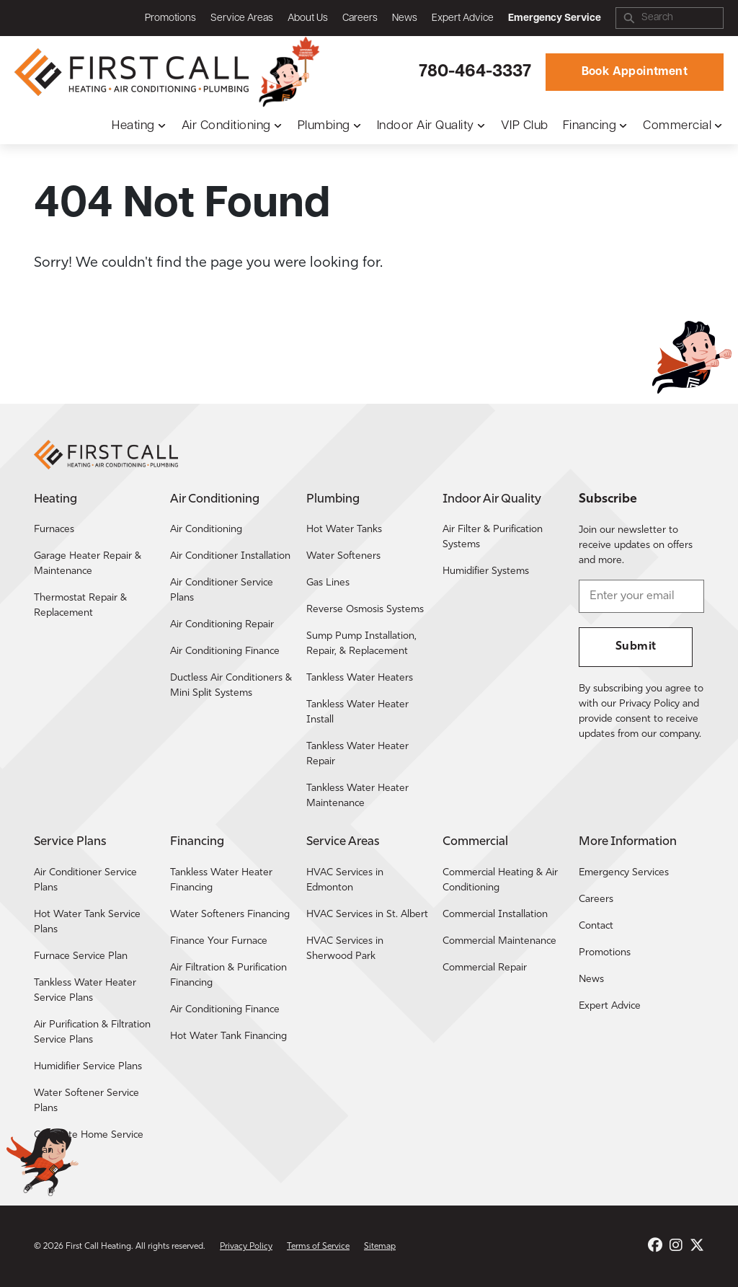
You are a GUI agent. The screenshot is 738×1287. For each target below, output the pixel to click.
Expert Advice (463, 18)
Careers (360, 18)
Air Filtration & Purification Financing (228, 976)
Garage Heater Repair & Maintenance (87, 564)
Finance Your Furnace (218, 941)
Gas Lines (328, 583)
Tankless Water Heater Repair (357, 754)
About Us (308, 18)
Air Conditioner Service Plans (221, 590)
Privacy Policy (246, 1246)
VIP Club (524, 126)
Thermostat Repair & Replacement (80, 606)
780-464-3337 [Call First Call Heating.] (475, 72)
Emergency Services (624, 872)
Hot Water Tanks (344, 529)
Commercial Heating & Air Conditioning (500, 880)
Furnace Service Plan (81, 956)
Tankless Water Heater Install (357, 712)
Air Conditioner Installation (230, 556)
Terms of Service (318, 1246)
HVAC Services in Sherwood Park (344, 949)
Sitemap (380, 1246)
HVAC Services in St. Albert (367, 914)
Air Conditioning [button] (226, 126)
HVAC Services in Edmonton (344, 880)
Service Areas (241, 18)
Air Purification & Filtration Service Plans (92, 1032)
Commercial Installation (495, 914)
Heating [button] (133, 126)
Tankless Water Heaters (359, 678)
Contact (596, 926)
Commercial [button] (677, 126)
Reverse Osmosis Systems (365, 609)
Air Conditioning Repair (222, 624)
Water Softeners (343, 556)
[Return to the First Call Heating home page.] (133, 72)
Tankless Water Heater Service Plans (85, 991)
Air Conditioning (206, 529)
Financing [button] (590, 126)
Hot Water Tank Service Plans (87, 922)
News (404, 18)
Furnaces (54, 529)
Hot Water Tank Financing (228, 1036)
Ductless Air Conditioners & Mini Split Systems (231, 686)
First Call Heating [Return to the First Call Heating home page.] (98, 1246)
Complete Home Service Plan (88, 1143)
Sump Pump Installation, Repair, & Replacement (361, 644)
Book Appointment (635, 72)
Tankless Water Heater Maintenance (357, 796)
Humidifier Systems (486, 571)
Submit (635, 647)
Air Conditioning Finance (225, 651)
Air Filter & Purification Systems (493, 537)
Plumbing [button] (324, 126)
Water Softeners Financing (230, 914)
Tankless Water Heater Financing (221, 880)
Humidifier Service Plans (88, 1066)
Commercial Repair (485, 968)
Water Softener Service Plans (86, 1101)
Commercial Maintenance (499, 941)
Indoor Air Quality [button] (425, 126)
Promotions (170, 18)
